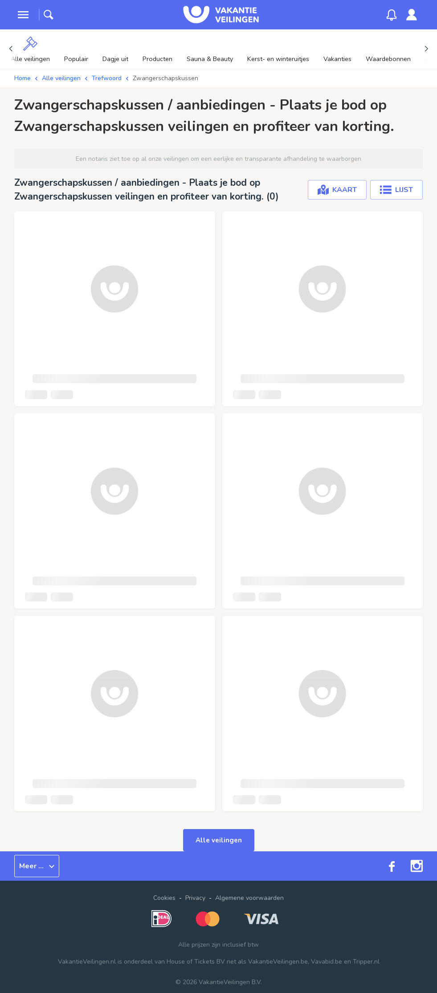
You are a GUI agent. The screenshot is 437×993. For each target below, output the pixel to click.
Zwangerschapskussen (165, 78)
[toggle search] (48, 14)
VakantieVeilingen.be (278, 961)
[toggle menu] (23, 15)
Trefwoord (107, 78)
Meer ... (36, 866)
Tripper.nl (366, 961)
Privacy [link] (195, 898)
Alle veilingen (61, 78)
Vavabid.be (326, 961)
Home (22, 78)
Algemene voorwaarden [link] (249, 898)
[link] (411, 14)
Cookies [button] (164, 898)
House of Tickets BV (196, 961)
